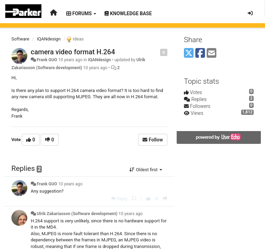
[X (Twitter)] (189, 53)
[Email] (211, 53)
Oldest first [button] (145, 169)
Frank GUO (47, 59)
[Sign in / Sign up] (250, 13)
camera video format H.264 (73, 52)
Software (20, 39)
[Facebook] (200, 53)
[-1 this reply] (165, 198)
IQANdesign (49, 39)
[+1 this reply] (148, 198)
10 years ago (70, 184)
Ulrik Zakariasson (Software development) (77, 213)
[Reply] (119, 198)
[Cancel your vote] (156, 198)
